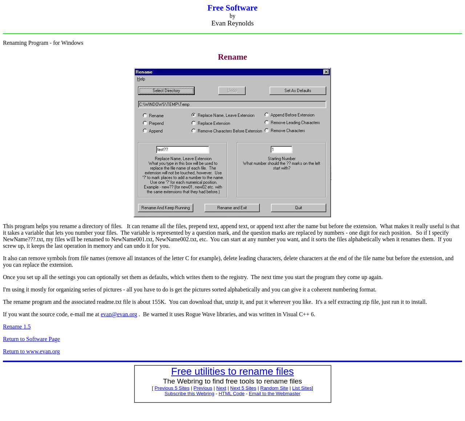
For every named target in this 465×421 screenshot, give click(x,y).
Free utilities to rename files (232, 371)
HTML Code (231, 393)
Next (221, 388)
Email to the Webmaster (274, 393)
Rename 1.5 (17, 326)
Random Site (274, 388)
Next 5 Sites (243, 388)
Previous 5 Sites (171, 388)
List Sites (302, 388)
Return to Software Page (31, 339)
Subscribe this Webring (189, 393)
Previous (203, 388)
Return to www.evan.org (31, 351)
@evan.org (119, 314)
